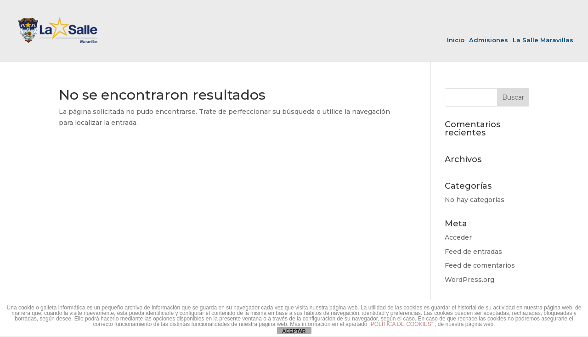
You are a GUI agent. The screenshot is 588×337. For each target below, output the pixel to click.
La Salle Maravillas (543, 40)
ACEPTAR (293, 331)
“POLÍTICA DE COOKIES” (402, 324)
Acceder (458, 237)
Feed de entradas (473, 251)
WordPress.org (469, 279)
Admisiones (488, 40)
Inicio (455, 40)
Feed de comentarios (480, 265)
